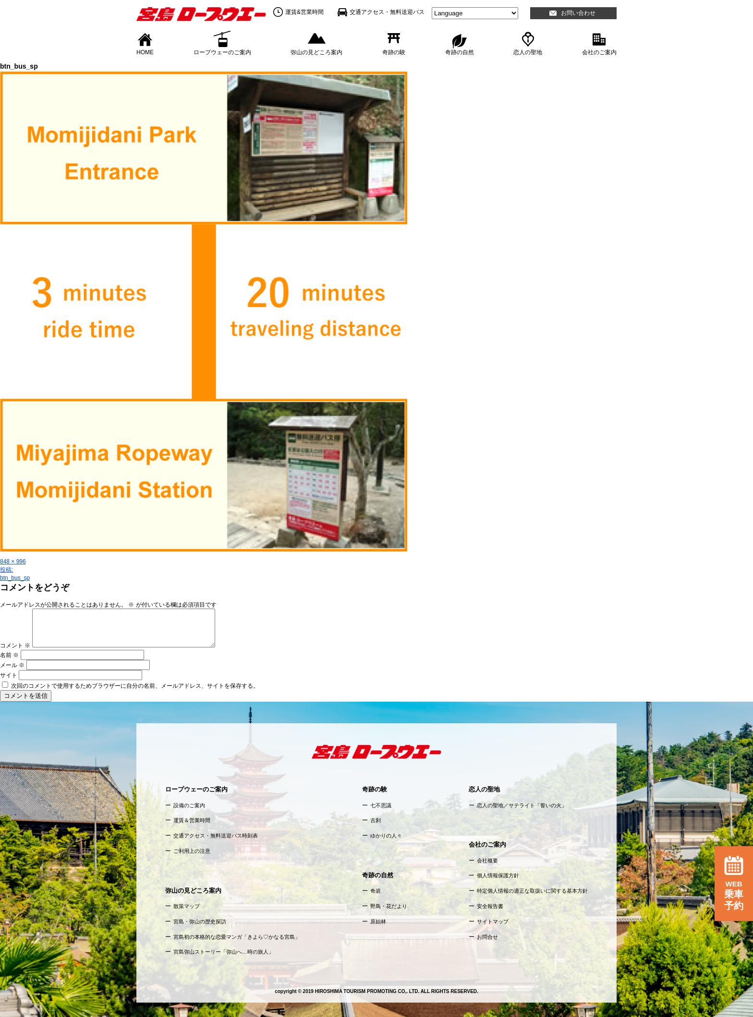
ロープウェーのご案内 (222, 52)
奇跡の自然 (459, 52)
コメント (15, 645)
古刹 (375, 820)
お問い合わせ (578, 13)
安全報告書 (490, 906)
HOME (145, 52)
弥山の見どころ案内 (316, 52)
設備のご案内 (189, 805)
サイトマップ (493, 921)
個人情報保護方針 (498, 875)
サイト (8, 675)
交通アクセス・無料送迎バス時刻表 (215, 835)
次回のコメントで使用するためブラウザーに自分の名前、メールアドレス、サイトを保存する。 (135, 685)
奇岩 (375, 891)
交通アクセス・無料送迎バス (387, 12)
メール (12, 665)
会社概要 (487, 860)
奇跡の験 (393, 52)
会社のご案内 (599, 52)
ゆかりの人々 (386, 835)
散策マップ (186, 906)
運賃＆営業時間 (191, 820)
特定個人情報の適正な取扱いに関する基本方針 (532, 891)
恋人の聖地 (527, 52)
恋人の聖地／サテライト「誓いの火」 (522, 805)
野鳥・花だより (388, 906)
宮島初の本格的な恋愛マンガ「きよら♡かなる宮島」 (236, 937)
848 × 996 (13, 561)
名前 (9, 655)
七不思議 (380, 805)
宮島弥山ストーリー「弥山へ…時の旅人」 (223, 952)
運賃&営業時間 (304, 12)
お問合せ (487, 937)
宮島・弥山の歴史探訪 (199, 921)
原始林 (378, 921)
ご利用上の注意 (191, 851)
